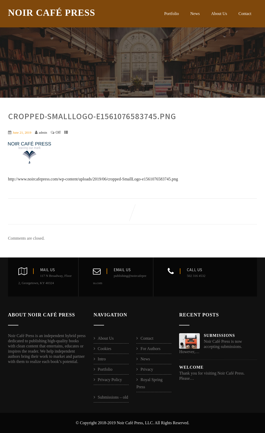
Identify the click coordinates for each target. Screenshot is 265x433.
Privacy (147, 369)
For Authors (150, 348)
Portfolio (171, 13)
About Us (219, 13)
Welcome (191, 367)
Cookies (104, 348)
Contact (245, 13)
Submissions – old (113, 397)
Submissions (219, 335)
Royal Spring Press (149, 383)
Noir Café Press (51, 12)
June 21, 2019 (22, 132)
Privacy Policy (110, 379)
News (195, 13)
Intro (102, 359)
